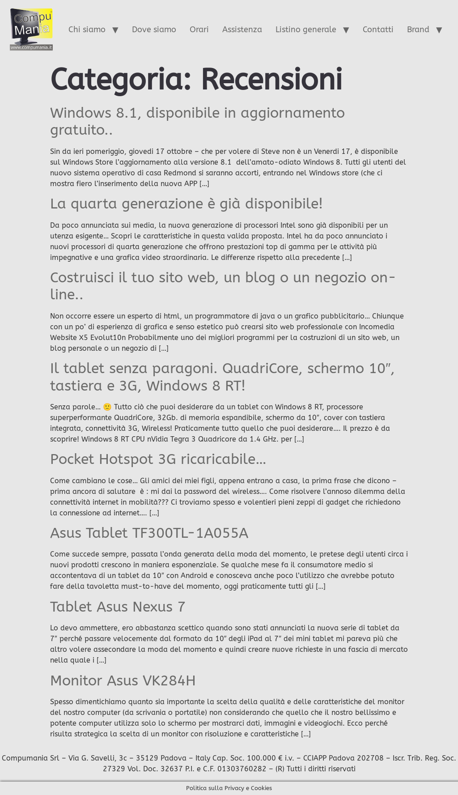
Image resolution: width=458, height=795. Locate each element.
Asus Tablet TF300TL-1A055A (149, 533)
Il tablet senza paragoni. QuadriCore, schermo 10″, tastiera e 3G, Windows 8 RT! (222, 377)
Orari (199, 29)
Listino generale (306, 29)
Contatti (378, 29)
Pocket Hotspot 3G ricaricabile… (158, 459)
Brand (418, 29)
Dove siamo (154, 29)
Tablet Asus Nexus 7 (118, 607)
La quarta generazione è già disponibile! (186, 204)
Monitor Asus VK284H (123, 680)
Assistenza (242, 29)
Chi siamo (87, 29)
